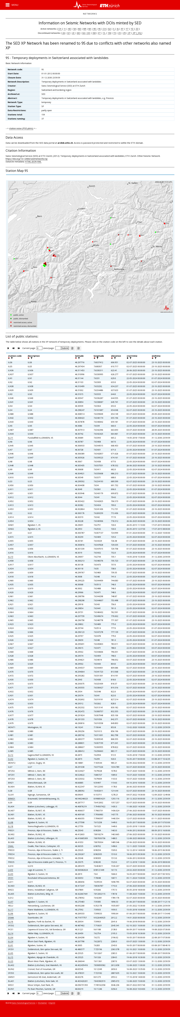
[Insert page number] (39, 348)
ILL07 (10, 901)
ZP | (134, 33)
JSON (34, 161)
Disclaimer (42, 1003)
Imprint (52, 1003)
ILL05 (10, 953)
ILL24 (10, 941)
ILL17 (10, 909)
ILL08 (10, 822)
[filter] (11, 358)
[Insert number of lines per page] (58, 348)
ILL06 (10, 913)
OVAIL (11, 846)
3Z (68, 33)
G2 (109, 28)
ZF (129, 33)
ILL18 (10, 826)
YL (104, 33)
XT (99, 33)
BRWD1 (11, 798)
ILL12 (10, 755)
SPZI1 (10, 878)
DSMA (11, 917)
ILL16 (10, 921)
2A (63, 33)
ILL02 (10, 759)
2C (73, 33)
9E (94, 28)
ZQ (139, 33)
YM (109, 33)
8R (84, 28)
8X (89, 28)
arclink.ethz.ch (65, 142)
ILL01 (10, 945)
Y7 (127, 28)
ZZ (137, 28)
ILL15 (10, 957)
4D (69, 28)
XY (122, 28)
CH (60, 28)
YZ (132, 28)
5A (74, 28)
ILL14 (10, 933)
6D (78, 33)
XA (83, 33)
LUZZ (10, 870)
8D (79, 28)
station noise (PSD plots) (21, 128)
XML (39, 161)
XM (94, 33)
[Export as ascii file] (78, 348)
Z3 (119, 33)
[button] (12, 5)
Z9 (124, 33)
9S (99, 28)
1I (65, 28)
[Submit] (65, 348)
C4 (104, 28)
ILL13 (10, 556)
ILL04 (10, 937)
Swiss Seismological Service (23, 1003)
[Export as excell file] (72, 348)
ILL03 (10, 874)
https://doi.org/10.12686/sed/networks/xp (27, 158)
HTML (28, 161)
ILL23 (10, 961)
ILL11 (10, 437)
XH (88, 33)
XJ (118, 28)
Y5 (114, 33)
